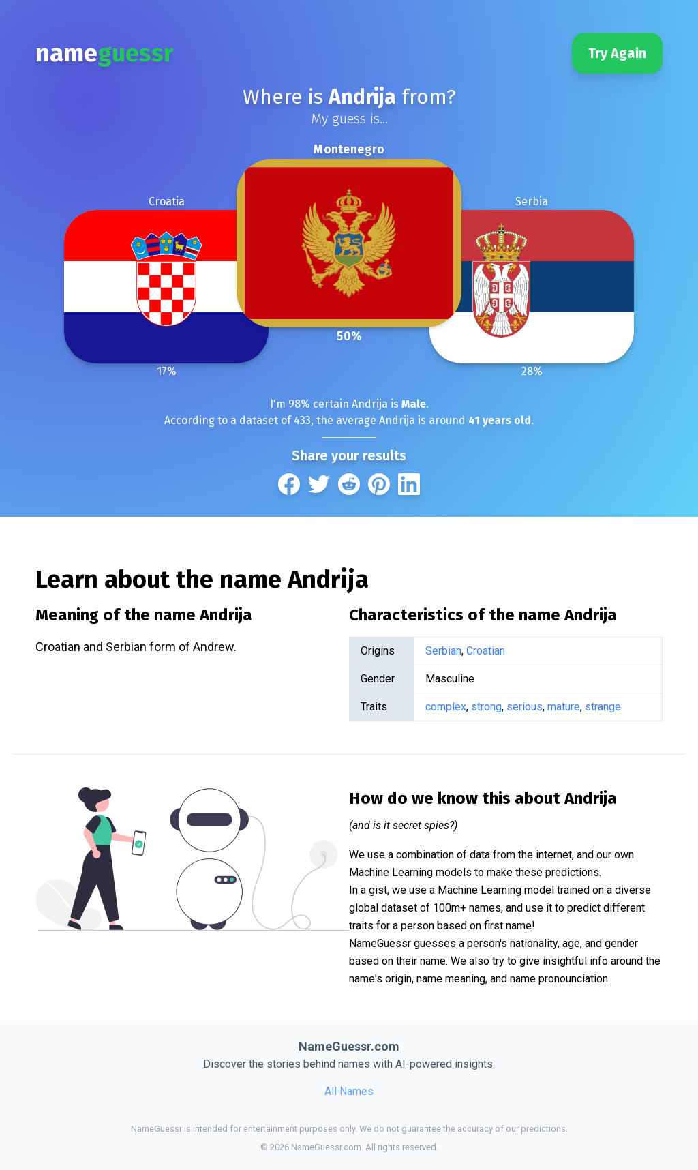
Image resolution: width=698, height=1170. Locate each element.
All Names (349, 1091)
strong (486, 706)
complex (445, 706)
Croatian (485, 650)
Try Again (617, 53)
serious (524, 706)
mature (563, 706)
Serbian (443, 650)
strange (603, 706)
